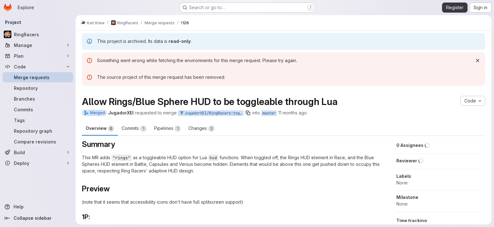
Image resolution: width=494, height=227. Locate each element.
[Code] (38, 66)
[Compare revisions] (38, 142)
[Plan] (38, 56)
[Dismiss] (477, 60)
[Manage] (38, 45)
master (269, 113)
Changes (201, 128)
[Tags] (38, 120)
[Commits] (38, 109)
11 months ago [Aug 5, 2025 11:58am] (292, 112)
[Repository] (38, 88)
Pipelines (167, 128)
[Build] (38, 152)
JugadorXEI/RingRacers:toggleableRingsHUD (211, 113)
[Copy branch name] (248, 113)
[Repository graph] (38, 131)
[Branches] (38, 99)
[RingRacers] (38, 34)
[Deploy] (38, 163)
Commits (134, 128)
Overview (100, 128)
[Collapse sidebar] (38, 218)
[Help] (38, 207)
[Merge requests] (38, 77)
